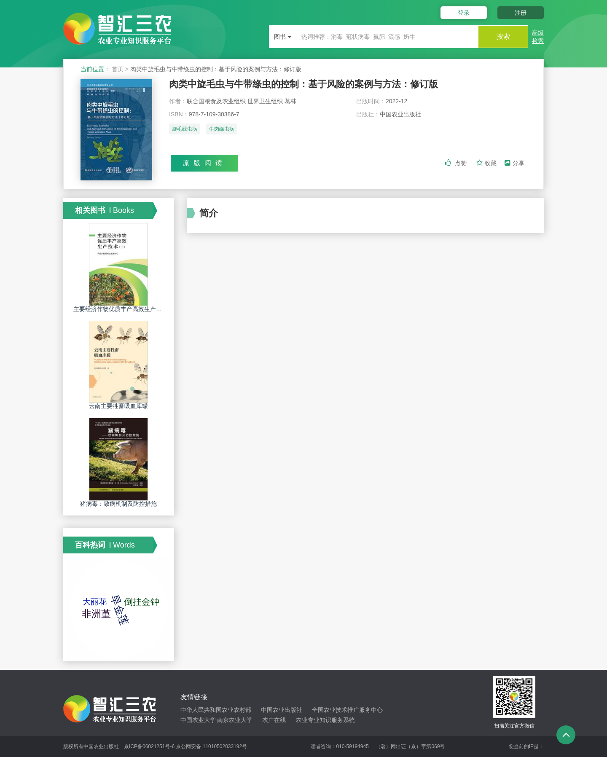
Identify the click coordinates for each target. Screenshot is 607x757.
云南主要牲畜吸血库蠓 (118, 406)
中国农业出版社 (281, 709)
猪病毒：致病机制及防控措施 (118, 503)
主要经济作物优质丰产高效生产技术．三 (126, 309)
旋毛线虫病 (184, 129)
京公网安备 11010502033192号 (211, 746)
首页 (118, 69)
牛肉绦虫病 (221, 129)
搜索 (502, 36)
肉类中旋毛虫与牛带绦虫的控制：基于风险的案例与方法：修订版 (303, 84)
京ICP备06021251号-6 (149, 746)
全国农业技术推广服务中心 (347, 709)
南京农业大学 (234, 720)
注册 (520, 12)
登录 (463, 12)
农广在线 (274, 720)
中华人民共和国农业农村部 (215, 709)
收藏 (487, 163)
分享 (514, 163)
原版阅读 (204, 162)
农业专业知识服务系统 (325, 720)
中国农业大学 (198, 720)
